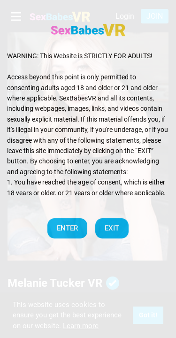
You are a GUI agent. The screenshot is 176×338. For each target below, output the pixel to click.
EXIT (112, 228)
